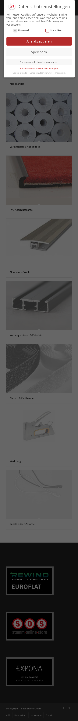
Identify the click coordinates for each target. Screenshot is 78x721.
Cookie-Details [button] (19, 72)
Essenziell (21, 30)
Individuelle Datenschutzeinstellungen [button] (39, 68)
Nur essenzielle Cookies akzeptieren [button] (39, 61)
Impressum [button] (60, 72)
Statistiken (53, 30)
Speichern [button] (39, 51)
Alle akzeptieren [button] (39, 40)
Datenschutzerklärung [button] (41, 72)
